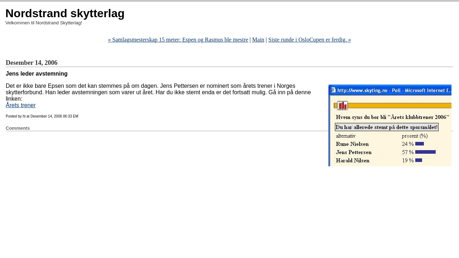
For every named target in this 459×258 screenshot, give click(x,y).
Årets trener (21, 105)
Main (258, 40)
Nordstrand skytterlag (65, 13)
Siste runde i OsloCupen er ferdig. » (309, 40)
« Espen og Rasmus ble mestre (178, 40)
